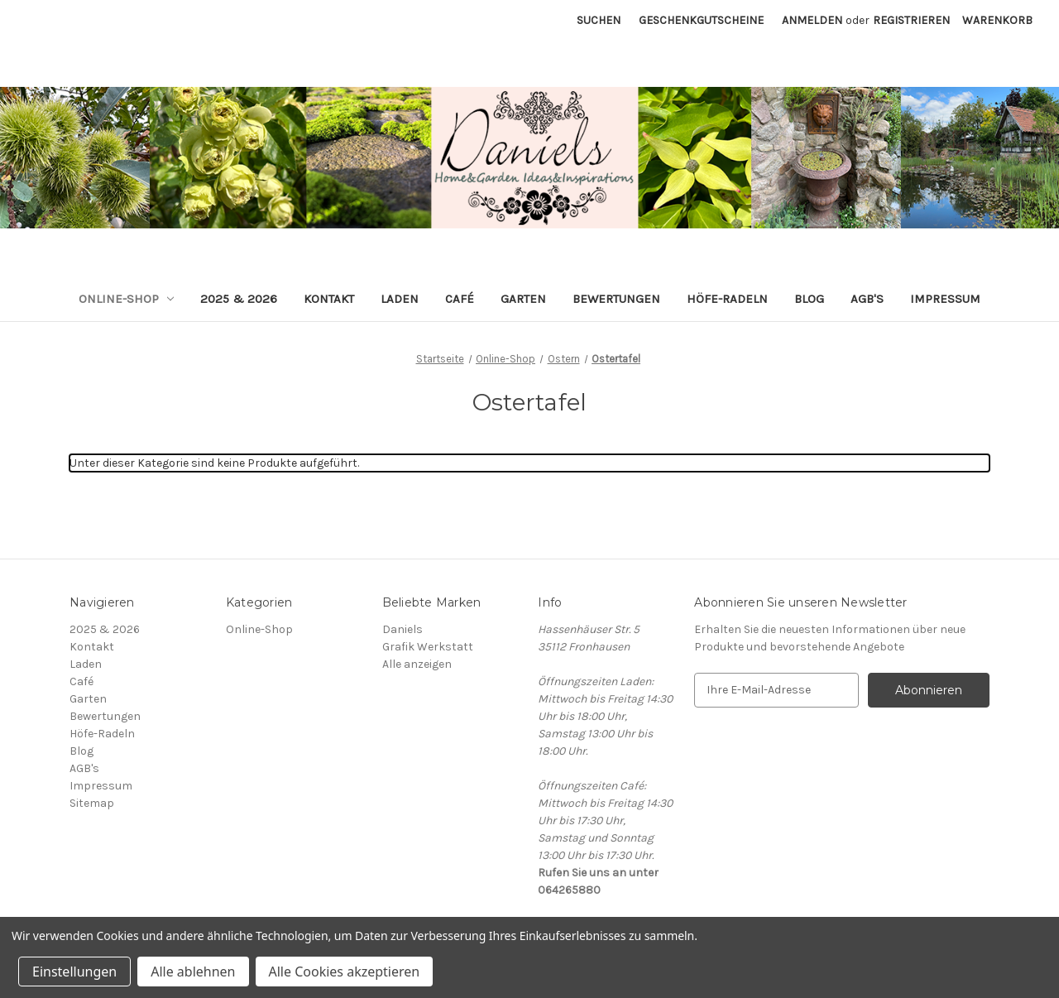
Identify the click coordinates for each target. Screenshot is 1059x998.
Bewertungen (616, 298)
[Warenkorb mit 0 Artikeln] (997, 20)
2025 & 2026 (238, 298)
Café (459, 298)
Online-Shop (127, 298)
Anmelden (812, 20)
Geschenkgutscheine (701, 20)
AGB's (867, 298)
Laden (400, 298)
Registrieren (911, 20)
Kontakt (329, 298)
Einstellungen (74, 971)
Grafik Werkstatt (427, 647)
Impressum (945, 298)
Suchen (599, 20)
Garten (523, 298)
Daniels (402, 629)
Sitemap (91, 803)
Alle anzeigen (417, 664)
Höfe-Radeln (727, 298)
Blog (809, 298)
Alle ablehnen (193, 971)
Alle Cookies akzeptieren (344, 971)
